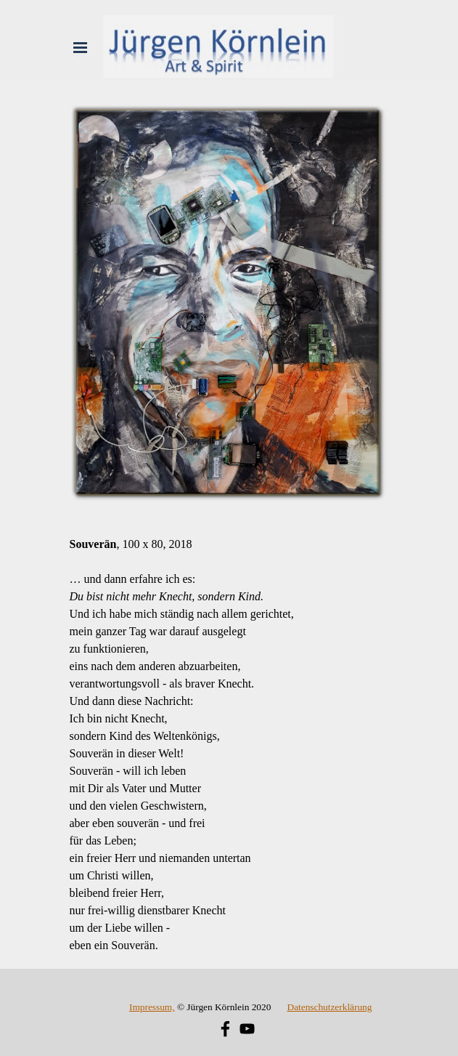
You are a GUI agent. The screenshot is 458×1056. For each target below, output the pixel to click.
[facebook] (225, 1029)
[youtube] (247, 1029)
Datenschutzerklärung (329, 1006)
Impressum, (152, 1006)
